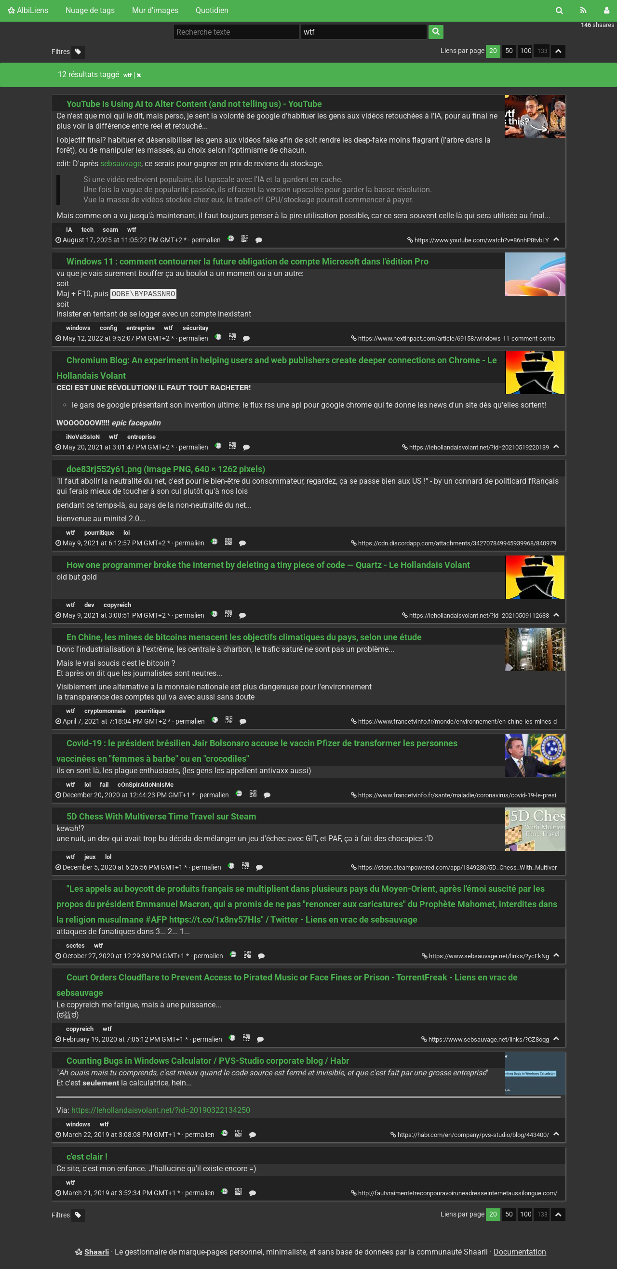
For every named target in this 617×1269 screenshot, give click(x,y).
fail (104, 784)
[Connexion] (606, 10)
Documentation (520, 1251)
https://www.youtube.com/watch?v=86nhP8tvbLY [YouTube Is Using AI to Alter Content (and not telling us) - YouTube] (478, 240)
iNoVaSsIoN (83, 436)
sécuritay (196, 327)
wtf (131, 229)
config (108, 327)
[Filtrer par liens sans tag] (78, 52)
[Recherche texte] (236, 32)
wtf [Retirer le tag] (132, 75)
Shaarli (96, 1251)
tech (87, 229)
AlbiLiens (28, 10)
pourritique (99, 532)
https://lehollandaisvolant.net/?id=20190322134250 (160, 1110)
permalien (138, 240)
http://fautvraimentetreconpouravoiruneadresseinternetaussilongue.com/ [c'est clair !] (455, 1193)
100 (526, 51)
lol (87, 784)
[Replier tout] (558, 51)
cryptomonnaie (105, 710)
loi (126, 532)
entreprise (140, 327)
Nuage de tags (90, 10)
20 (493, 51)
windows (78, 327)
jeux (90, 856)
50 (509, 51)
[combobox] (364, 32)
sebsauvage (120, 163)
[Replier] (556, 239)
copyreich (117, 604)
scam (110, 229)
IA (69, 229)
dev (89, 604)
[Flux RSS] (583, 10)
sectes (75, 945)
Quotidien (212, 10)
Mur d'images (155, 10)
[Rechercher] (559, 10)
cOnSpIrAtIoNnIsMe (146, 784)
